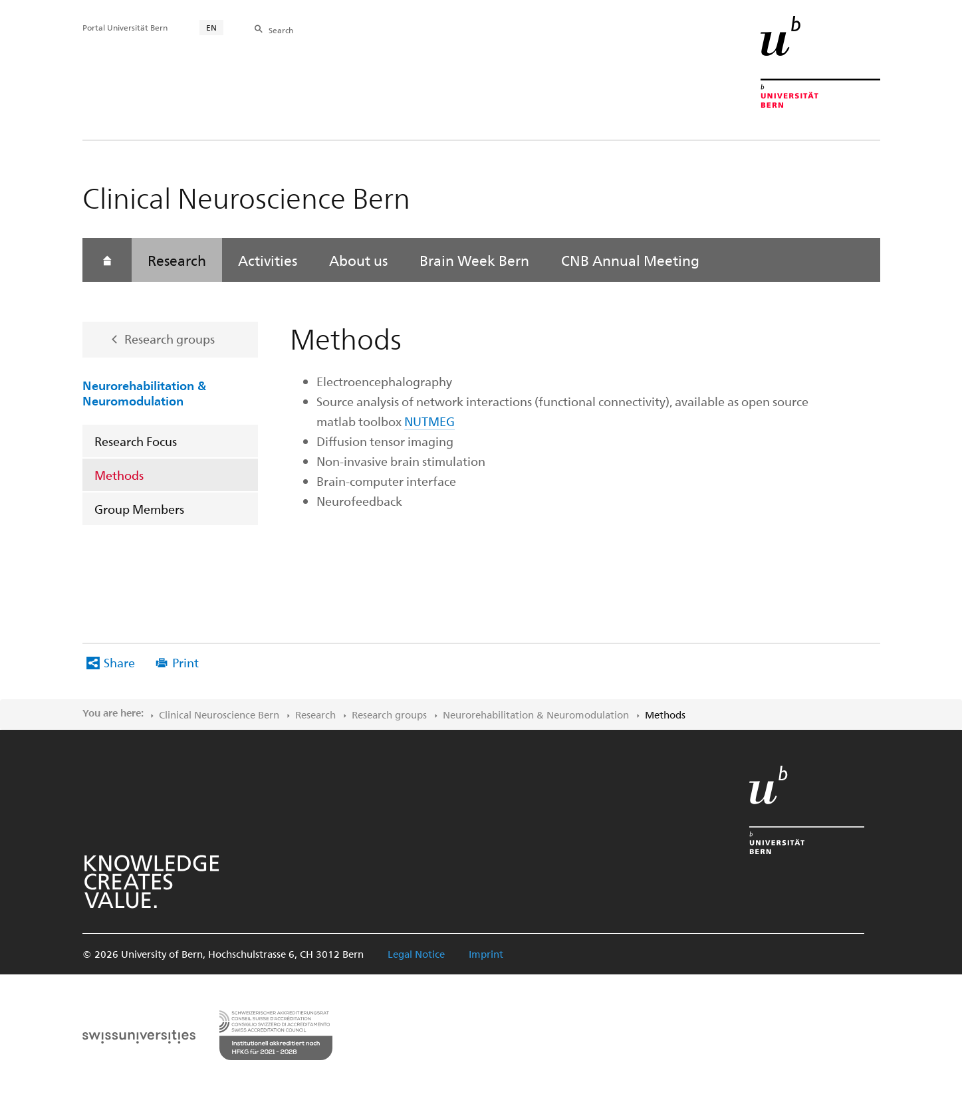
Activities (267, 260)
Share (119, 662)
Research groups (169, 338)
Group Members (139, 508)
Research (177, 260)
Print (185, 662)
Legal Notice (416, 953)
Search (281, 30)
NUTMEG (429, 421)
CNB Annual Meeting (630, 260)
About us (358, 260)
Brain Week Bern (474, 260)
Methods (119, 475)
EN (211, 27)
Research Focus (135, 441)
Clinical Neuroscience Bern (219, 714)
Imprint (486, 953)
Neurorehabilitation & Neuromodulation (144, 392)
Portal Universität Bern (125, 27)
